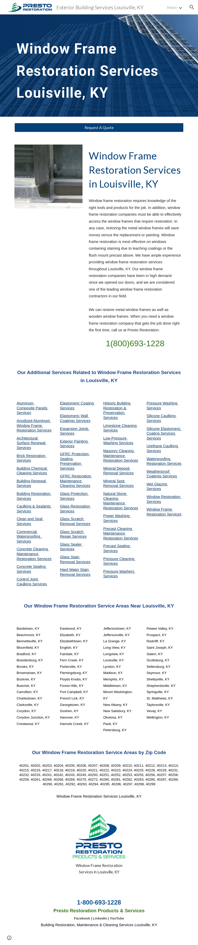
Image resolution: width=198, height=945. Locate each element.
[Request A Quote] (99, 127)
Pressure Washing (162, 403)
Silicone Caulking (161, 416)
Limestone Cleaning (120, 426)
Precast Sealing (117, 546)
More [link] (172, 7)
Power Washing (116, 516)
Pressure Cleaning (119, 559)
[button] (192, 7)
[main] (91, 65)
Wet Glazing (157, 484)
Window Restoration (163, 497)
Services (110, 430)
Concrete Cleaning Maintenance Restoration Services (33, 554)
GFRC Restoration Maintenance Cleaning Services (76, 481)
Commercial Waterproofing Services (29, 536)
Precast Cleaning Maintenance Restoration (118, 533)
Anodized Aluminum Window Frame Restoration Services (33, 425)
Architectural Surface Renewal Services (31, 443)
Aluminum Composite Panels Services (32, 408)
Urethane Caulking (162, 446)
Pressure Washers (119, 571)
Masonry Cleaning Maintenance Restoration (119, 455)
